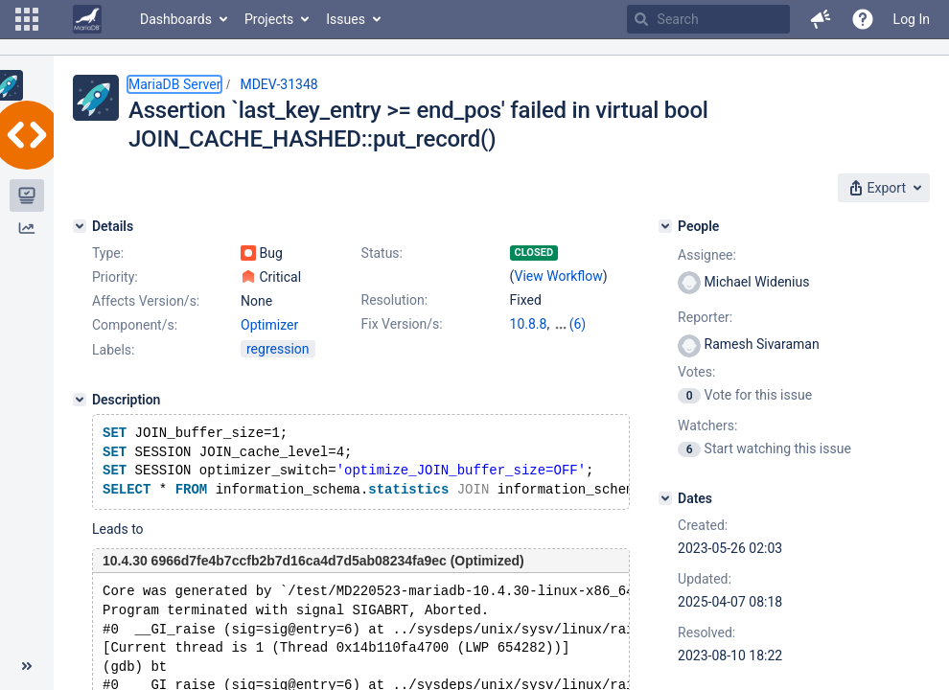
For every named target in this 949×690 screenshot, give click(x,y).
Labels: (113, 349)
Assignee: (707, 255)
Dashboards (176, 19)
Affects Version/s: (145, 301)
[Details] (79, 226)
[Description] (79, 399)
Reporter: (705, 317)
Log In (911, 19)
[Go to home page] (87, 19)
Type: (108, 253)
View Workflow (559, 276)
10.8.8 (528, 324)
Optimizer (269, 325)
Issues (345, 19)
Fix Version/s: (402, 324)
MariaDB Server (174, 84)
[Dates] (665, 498)
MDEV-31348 (278, 84)
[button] (27, 19)
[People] (665, 226)
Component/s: (134, 325)
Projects (268, 19)
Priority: (115, 277)
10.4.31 (575, 324)
